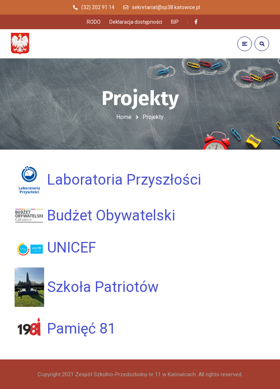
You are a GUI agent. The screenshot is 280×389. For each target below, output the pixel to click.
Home (124, 116)
